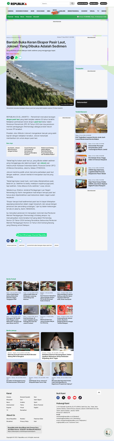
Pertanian (29, 16)
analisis (62, 11)
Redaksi (22, 418)
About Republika (11, 418)
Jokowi (43, 163)
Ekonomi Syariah (22, 11)
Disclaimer (9, 421)
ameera (10, 11)
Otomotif (36, 16)
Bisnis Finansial (73, 11)
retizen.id (104, 3)
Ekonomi (13, 37)
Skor (35, 397)
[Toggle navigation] (8, 3)
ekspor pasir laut (13, 119)
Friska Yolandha (14, 54)
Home (8, 37)
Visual (22, 407)
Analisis (22, 402)
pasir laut (38, 122)
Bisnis (22, 16)
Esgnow (8, 407)
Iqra (21, 399)
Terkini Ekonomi (81, 112)
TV (98, 11)
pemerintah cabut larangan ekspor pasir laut (39, 245)
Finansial (10, 16)
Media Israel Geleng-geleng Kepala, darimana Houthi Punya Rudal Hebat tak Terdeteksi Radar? (48, 151)
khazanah (40, 11)
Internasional (10, 405)
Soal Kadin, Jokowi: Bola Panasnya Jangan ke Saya (14, 149)
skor (32, 11)
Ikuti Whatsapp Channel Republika (31, 234)
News (55, 10)
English (36, 407)
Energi (17, 16)
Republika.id (94, 3)
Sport (35, 402)
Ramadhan (23, 410)
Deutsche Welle (82, 3)
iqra (48, 11)
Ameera (8, 397)
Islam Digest (37, 399)
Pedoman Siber (38, 418)
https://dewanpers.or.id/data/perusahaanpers (21, 431)
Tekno (22, 405)
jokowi (56, 245)
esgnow (84, 11)
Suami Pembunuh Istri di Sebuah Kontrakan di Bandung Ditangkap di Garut (30, 151)
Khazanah (9, 399)
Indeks (104, 11)
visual (92, 11)
